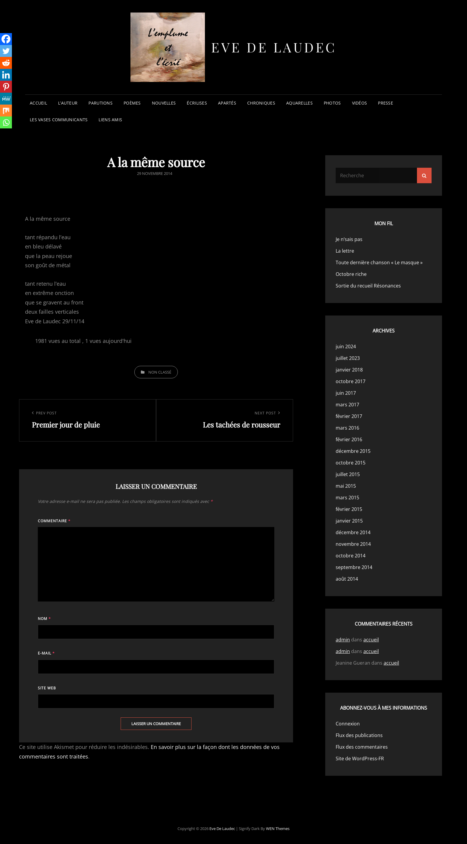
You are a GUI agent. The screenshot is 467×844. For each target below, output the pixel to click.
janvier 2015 (349, 520)
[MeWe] (6, 99)
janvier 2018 (349, 369)
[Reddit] (6, 63)
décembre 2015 (353, 451)
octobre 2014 (350, 555)
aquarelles (299, 103)
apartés (227, 103)
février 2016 (349, 439)
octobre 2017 (350, 381)
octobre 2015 (350, 462)
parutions (100, 103)
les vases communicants (59, 119)
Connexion (348, 723)
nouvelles (164, 103)
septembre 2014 (354, 567)
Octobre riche (351, 274)
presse (385, 103)
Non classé (159, 372)
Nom (44, 618)
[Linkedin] (6, 75)
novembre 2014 (353, 544)
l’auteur (67, 103)
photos (332, 103)
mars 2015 (347, 497)
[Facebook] (6, 39)
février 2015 (349, 509)
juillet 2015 (348, 474)
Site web (47, 688)
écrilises (197, 103)
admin (343, 639)
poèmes (132, 103)
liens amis (110, 119)
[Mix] (6, 110)
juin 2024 (346, 346)
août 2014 (347, 579)
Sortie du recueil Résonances (368, 285)
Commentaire (54, 520)
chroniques (261, 103)
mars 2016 (347, 428)
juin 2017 (346, 393)
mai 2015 (346, 486)
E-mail (46, 653)
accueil (38, 103)
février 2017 (349, 416)
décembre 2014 (353, 532)
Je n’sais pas (349, 239)
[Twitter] (6, 51)
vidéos (359, 103)
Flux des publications (359, 735)
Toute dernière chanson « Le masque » (379, 262)
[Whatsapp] (6, 122)
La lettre (345, 251)
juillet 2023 (348, 358)
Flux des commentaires (362, 747)
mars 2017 (347, 404)
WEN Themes (277, 828)
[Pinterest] (6, 87)
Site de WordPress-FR (360, 758)
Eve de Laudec (274, 47)
